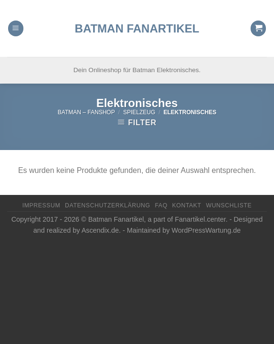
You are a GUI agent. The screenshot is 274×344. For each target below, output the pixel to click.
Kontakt (186, 205)
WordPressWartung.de (206, 230)
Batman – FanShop (86, 112)
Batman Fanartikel (137, 16)
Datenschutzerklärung (107, 205)
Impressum (41, 205)
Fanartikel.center (200, 219)
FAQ (161, 205)
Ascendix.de (100, 230)
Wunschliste (229, 205)
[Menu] (15, 17)
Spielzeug (139, 112)
